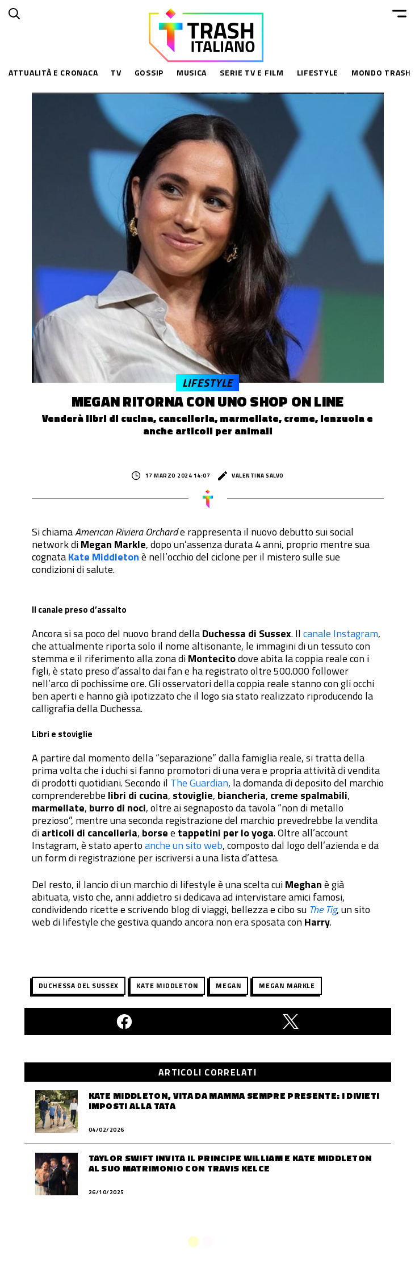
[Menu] (399, 13)
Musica (192, 72)
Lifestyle (317, 72)
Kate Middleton (104, 556)
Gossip (149, 72)
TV (116, 72)
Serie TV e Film (252, 72)
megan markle (287, 985)
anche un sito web (184, 845)
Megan (228, 985)
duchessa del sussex (79, 985)
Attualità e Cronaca (53, 72)
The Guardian (199, 782)
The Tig (323, 909)
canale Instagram (340, 633)
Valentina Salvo (251, 475)
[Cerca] (14, 13)
